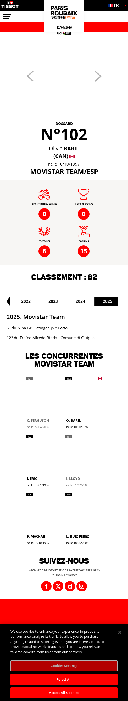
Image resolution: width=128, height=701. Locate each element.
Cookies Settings (64, 665)
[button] (115, 5)
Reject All (63, 679)
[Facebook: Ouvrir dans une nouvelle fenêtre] (46, 586)
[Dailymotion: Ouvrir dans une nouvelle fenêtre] (70, 586)
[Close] (119, 632)
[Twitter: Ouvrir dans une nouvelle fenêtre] (58, 586)
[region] (64, 662)
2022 (41, 301)
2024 (95, 301)
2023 (68, 301)
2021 (14, 301)
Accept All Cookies (64, 692)
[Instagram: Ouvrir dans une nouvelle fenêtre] (81, 586)
